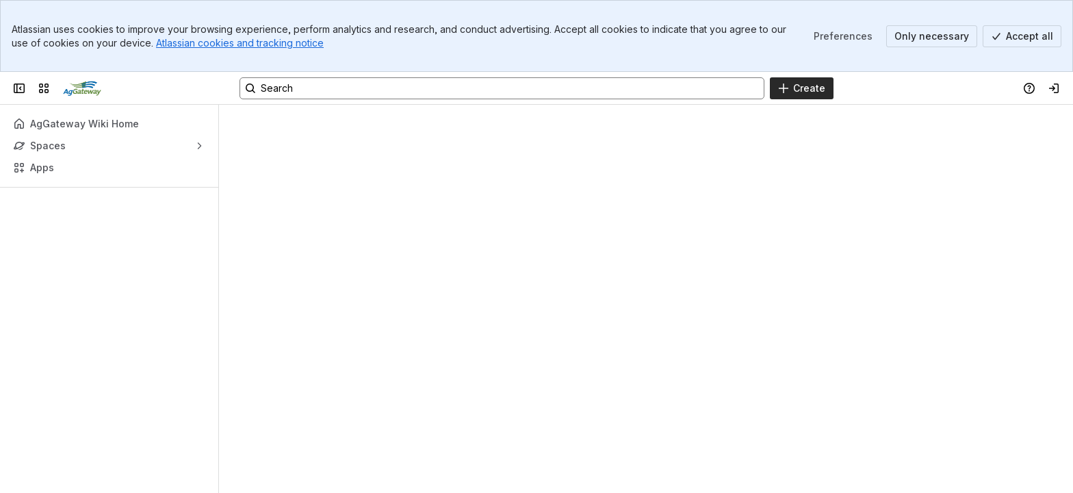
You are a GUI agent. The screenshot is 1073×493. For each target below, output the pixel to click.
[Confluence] (82, 88)
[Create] (801, 88)
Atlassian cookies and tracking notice (240, 43)
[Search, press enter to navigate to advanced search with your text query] (502, 88)
